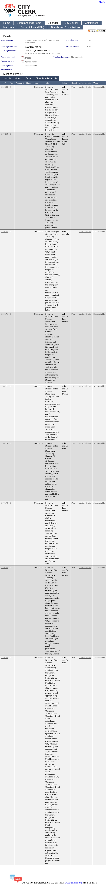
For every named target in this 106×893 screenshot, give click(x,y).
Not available (77, 57)
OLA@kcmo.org (73, 882)
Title (47, 83)
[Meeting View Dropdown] (46, 78)
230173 (4, 443)
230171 (4, 314)
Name (28, 83)
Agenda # (20, 83)
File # (3, 83)
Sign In (102, 2)
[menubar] (29, 78)
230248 (4, 87)
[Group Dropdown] (18, 78)
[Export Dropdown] (28, 78)
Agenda (28, 57)
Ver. (11, 83)
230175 (4, 567)
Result (74, 83)
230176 (4, 657)
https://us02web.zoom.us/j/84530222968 (42, 53)
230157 (4, 231)
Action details (85, 87)
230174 (4, 503)
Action (64, 83)
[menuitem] (6, 78)
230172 (4, 386)
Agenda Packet (31, 62)
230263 (4, 134)
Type (36, 83)
